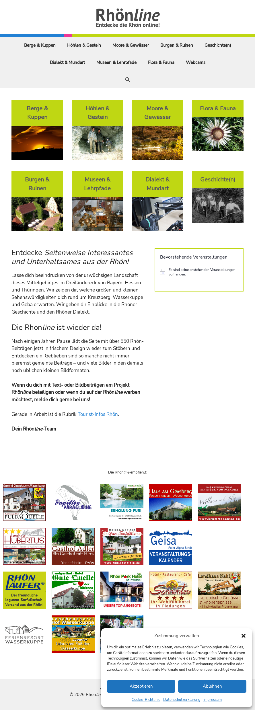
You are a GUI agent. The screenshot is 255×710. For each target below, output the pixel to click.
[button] (243, 636)
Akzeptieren (141, 686)
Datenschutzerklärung (182, 699)
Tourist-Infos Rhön (98, 414)
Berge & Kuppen (40, 45)
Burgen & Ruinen (176, 45)
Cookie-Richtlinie (146, 699)
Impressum (212, 699)
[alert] (199, 272)
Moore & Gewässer (130, 45)
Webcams (195, 62)
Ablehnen (212, 686)
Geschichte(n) (218, 45)
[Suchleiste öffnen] (127, 79)
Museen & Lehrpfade (116, 62)
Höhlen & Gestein (84, 45)
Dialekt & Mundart (67, 62)
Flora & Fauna (161, 62)
